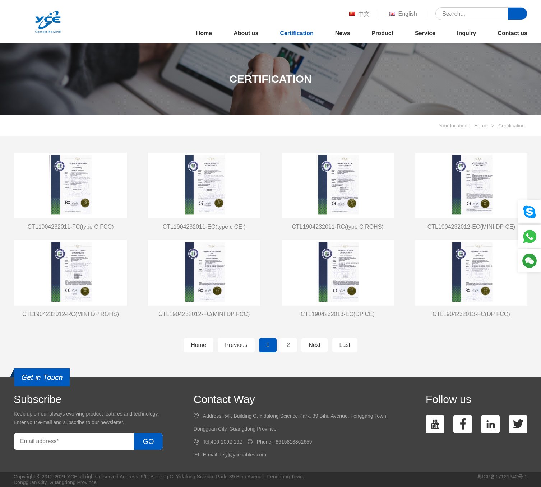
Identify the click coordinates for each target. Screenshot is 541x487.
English (402, 14)
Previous (236, 345)
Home (204, 33)
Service (425, 33)
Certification (296, 33)
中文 (359, 14)
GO (148, 441)
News (342, 33)
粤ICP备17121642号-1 (502, 476)
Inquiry (466, 33)
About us (245, 33)
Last (344, 345)
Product (382, 33)
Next (314, 345)
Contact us (512, 33)
